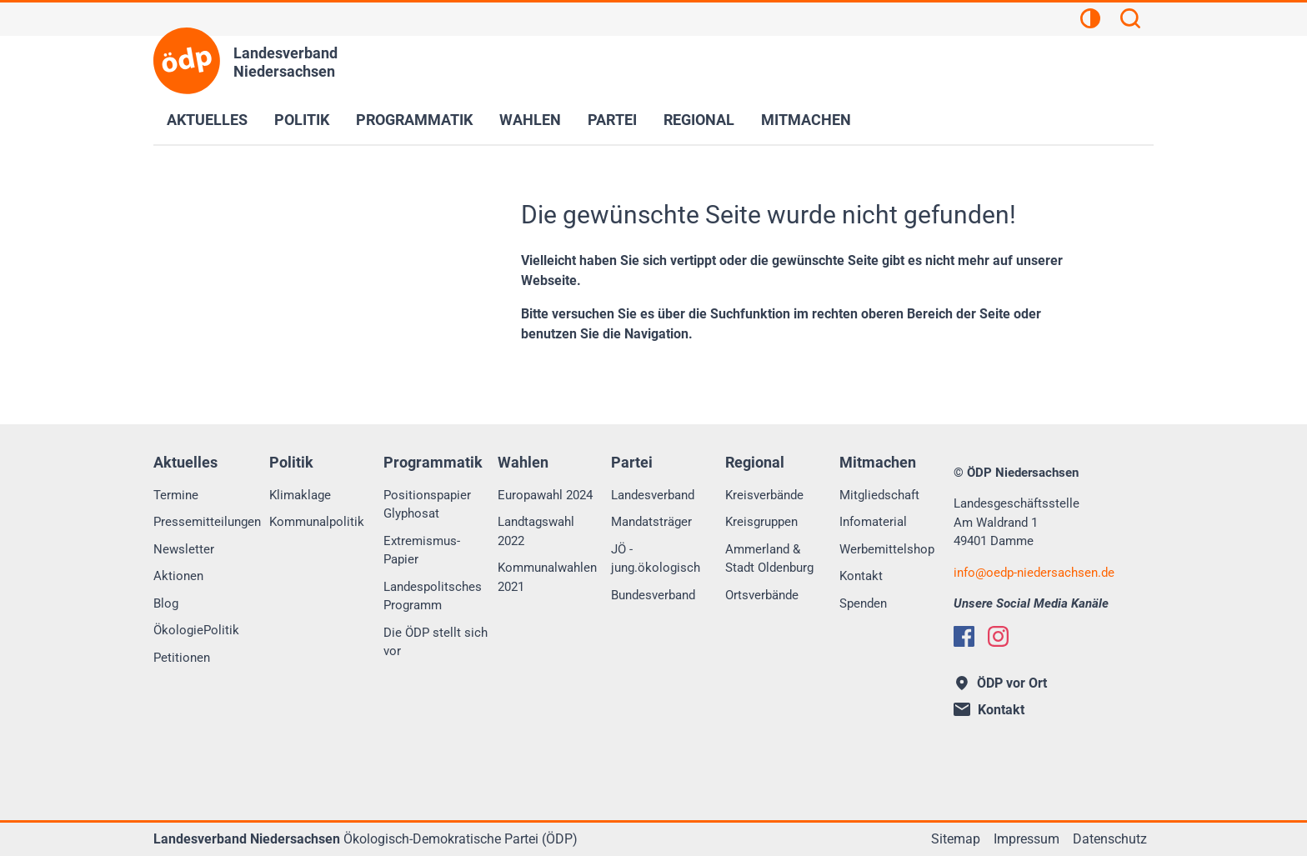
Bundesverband (653, 595)
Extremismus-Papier (421, 550)
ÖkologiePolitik (196, 630)
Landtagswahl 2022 (536, 531)
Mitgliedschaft (879, 495)
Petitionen (181, 657)
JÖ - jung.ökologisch (655, 559)
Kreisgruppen (761, 521)
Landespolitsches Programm (432, 596)
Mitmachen (806, 119)
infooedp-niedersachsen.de (1034, 572)
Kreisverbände (764, 495)
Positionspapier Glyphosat (427, 505)
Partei (612, 119)
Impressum (1026, 839)
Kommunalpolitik (316, 521)
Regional (699, 119)
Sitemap (955, 839)
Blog (165, 603)
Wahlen (530, 119)
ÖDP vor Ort (1001, 683)
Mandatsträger (651, 521)
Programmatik (414, 119)
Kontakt (861, 575)
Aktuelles (207, 119)
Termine (175, 495)
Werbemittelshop (886, 549)
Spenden (863, 603)
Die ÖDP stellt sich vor (435, 642)
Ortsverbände (762, 595)
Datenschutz (1110, 839)
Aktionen (178, 575)
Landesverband (652, 495)
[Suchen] (1130, 21)
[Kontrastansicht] (1090, 21)
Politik (301, 119)
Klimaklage (300, 495)
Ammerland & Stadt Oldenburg (769, 559)
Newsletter (183, 549)
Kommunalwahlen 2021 (547, 577)
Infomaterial (873, 521)
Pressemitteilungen (207, 521)
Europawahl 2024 (545, 495)
